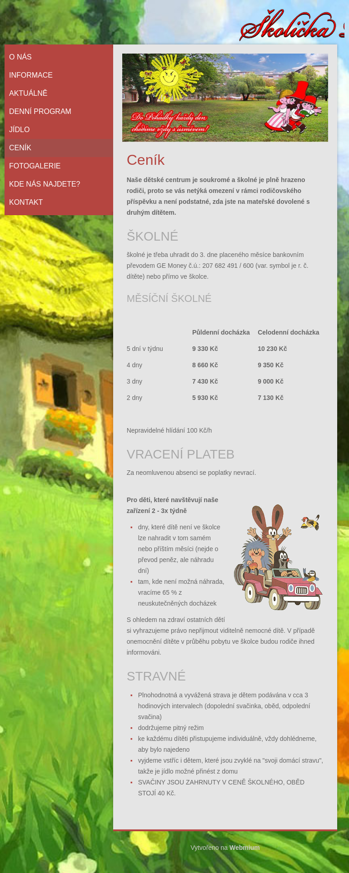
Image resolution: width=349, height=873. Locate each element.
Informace (31, 75)
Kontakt (26, 202)
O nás (20, 57)
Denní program (40, 111)
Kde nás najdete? (44, 184)
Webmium (244, 847)
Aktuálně (28, 93)
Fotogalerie (35, 166)
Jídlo (19, 129)
